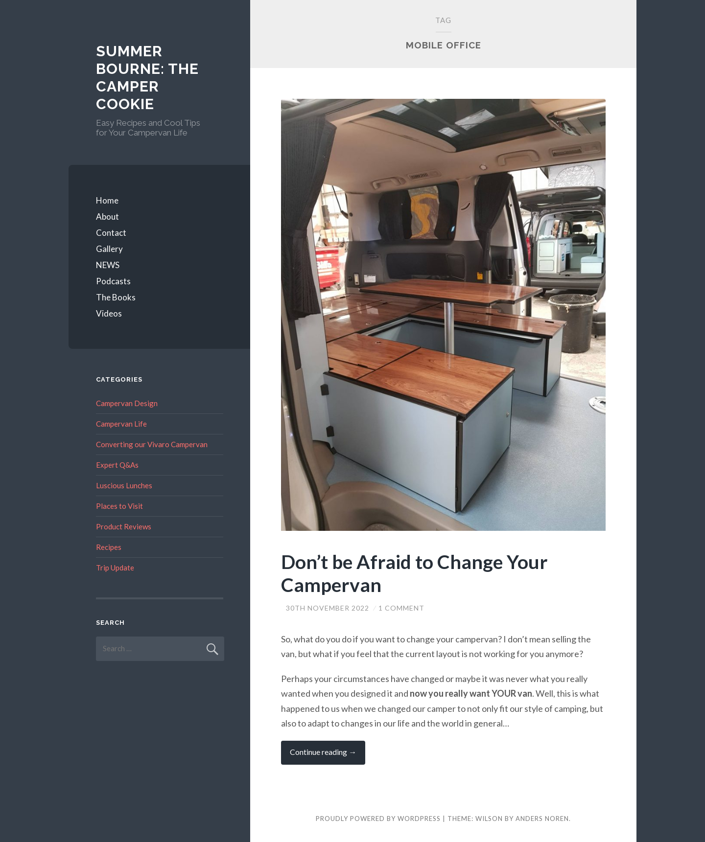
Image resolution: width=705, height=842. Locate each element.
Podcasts (113, 281)
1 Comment (401, 608)
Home (107, 200)
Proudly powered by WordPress (378, 818)
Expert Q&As (117, 464)
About (107, 216)
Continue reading (327, 756)
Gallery (109, 249)
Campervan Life (121, 423)
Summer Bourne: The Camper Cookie (147, 78)
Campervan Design (127, 403)
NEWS (107, 265)
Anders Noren (542, 818)
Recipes (108, 547)
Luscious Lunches (124, 485)
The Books (116, 297)
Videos (109, 313)
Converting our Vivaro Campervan (152, 444)
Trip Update (115, 567)
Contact (111, 233)
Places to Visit (119, 505)
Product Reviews (123, 526)
